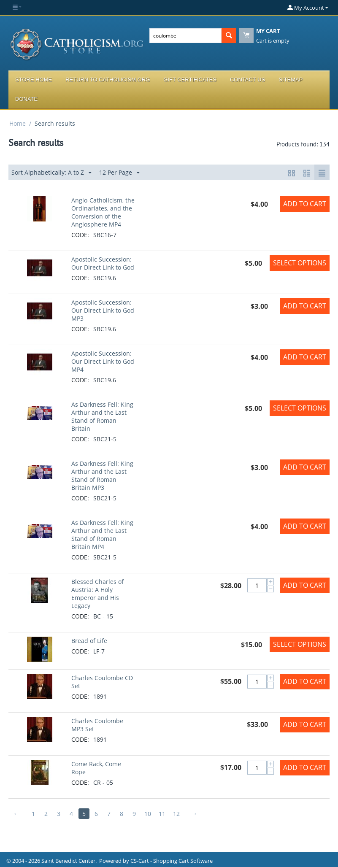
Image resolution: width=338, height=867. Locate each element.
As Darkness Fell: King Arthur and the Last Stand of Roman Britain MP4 (102, 535)
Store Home (33, 79)
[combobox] (185, 35)
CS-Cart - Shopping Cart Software (171, 860)
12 (176, 814)
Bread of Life (89, 641)
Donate (26, 99)
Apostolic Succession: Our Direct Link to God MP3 (102, 310)
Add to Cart (304, 203)
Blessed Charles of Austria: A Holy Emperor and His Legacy (97, 594)
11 (162, 814)
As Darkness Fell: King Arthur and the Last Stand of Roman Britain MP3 (102, 475)
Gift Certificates (189, 79)
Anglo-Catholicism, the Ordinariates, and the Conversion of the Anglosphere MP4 (103, 212)
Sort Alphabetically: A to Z (51, 172)
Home (17, 123)
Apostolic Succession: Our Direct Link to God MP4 (102, 361)
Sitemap (291, 79)
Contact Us (247, 79)
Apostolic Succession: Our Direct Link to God (102, 263)
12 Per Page (119, 172)
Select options (299, 262)
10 (148, 814)
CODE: (80, 235)
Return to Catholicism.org (107, 79)
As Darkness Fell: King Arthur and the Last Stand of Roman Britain (102, 416)
